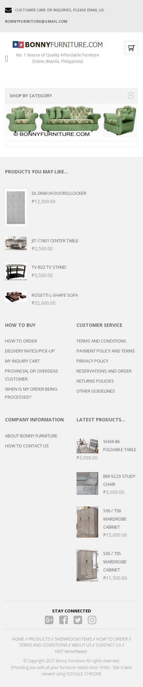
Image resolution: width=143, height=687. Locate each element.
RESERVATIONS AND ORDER (104, 371)
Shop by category (71, 96)
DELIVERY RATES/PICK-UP (30, 351)
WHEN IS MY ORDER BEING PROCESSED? (31, 393)
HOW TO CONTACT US (27, 446)
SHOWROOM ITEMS (73, 639)
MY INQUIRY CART (22, 361)
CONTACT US (108, 645)
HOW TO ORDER (21, 341)
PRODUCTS (39, 639)
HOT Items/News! (71, 651)
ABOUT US (82, 645)
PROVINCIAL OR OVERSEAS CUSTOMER (31, 375)
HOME (18, 639)
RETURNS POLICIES (95, 381)
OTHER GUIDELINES (96, 391)
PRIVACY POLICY (92, 361)
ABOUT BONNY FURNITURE (31, 436)
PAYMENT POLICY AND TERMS (106, 351)
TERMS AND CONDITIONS (101, 341)
